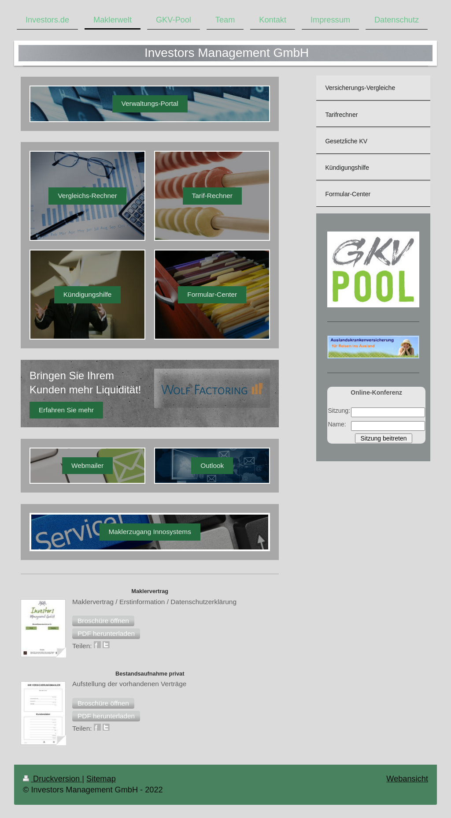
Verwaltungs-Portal (150, 103)
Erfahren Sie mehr (66, 410)
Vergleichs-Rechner (87, 195)
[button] (103, 621)
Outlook (212, 465)
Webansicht (407, 778)
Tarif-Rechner (212, 195)
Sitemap (101, 778)
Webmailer (87, 465)
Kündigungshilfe (87, 294)
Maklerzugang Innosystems (150, 531)
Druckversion (52, 778)
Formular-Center (212, 294)
